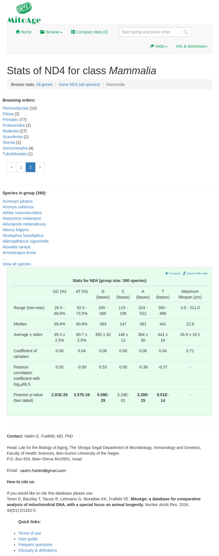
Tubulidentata (15, 154)
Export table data (195, 273)
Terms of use (29, 533)
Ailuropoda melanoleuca (24, 224)
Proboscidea (14, 125)
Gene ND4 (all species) (79, 84)
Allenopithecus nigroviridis (26, 241)
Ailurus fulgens (16, 229)
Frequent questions (35, 544)
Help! (159, 46)
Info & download (192, 46)
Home (23, 32)
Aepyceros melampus (22, 218)
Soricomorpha (16, 148)
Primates (11, 119)
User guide (28, 539)
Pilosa (9, 114)
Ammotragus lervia (19, 252)
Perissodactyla (16, 108)
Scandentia (13, 136)
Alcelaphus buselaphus (23, 235)
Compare (173, 273)
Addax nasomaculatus (22, 212)
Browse (51, 32)
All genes (44, 84)
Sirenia (9, 142)
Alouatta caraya (16, 247)
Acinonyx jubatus (18, 201)
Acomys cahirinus (18, 207)
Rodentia (11, 131)
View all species (17, 264)
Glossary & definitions (37, 550)
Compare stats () (89, 32)
